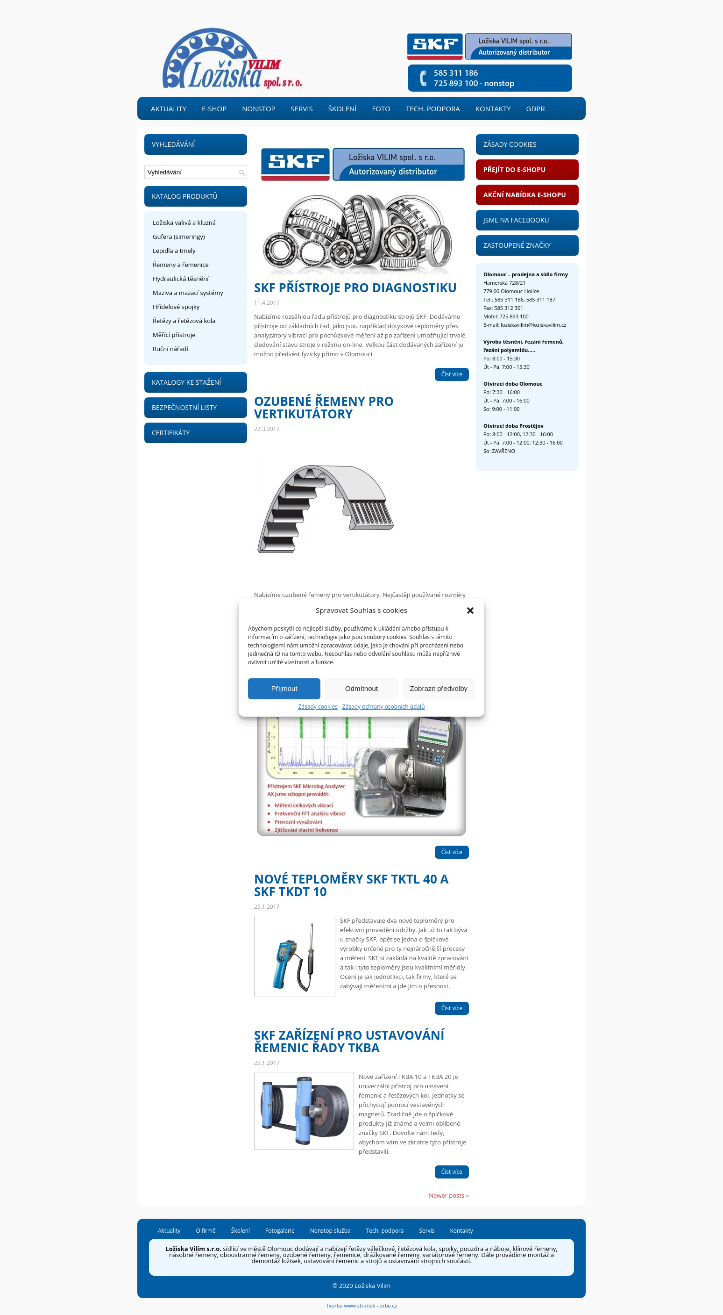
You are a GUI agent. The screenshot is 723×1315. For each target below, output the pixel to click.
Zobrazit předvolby (439, 688)
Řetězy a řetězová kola (184, 320)
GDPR (535, 108)
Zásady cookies (317, 707)
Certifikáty (171, 432)
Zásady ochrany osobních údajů (383, 707)
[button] (470, 610)
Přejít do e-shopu (514, 169)
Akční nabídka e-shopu (524, 194)
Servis (302, 108)
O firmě (206, 1231)
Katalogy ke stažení (186, 382)
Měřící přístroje (174, 335)
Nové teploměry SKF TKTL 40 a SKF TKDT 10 (351, 885)
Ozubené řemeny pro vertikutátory (324, 407)
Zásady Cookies (510, 144)
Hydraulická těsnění (180, 278)
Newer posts (449, 1195)
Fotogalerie (280, 1231)
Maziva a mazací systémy (188, 292)
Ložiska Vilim (372, 1285)
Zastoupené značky (517, 245)
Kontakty (493, 108)
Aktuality (168, 108)
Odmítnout (361, 688)
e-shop (214, 108)
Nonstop (258, 108)
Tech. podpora (433, 108)
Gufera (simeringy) (179, 236)
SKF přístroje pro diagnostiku (355, 287)
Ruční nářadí (170, 349)
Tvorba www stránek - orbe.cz (361, 1305)
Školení (342, 108)
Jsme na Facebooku (516, 220)
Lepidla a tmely (174, 250)
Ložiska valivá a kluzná (184, 222)
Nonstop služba (330, 1231)
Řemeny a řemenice (181, 264)
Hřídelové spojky (176, 306)
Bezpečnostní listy (184, 407)
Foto (381, 108)
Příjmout (284, 688)
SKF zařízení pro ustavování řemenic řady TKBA (349, 1041)
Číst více (451, 374)
